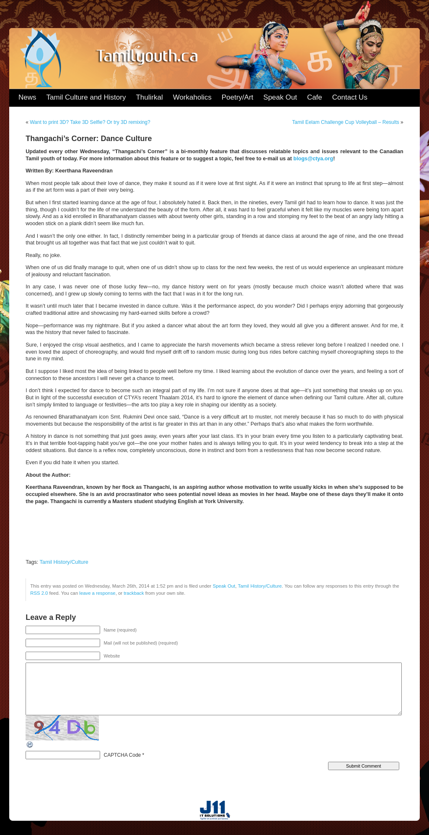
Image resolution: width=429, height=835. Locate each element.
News (27, 97)
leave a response (97, 593)
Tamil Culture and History (86, 97)
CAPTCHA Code (122, 755)
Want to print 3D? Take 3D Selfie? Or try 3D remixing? (90, 122)
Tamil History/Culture (64, 562)
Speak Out (280, 97)
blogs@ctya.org (313, 159)
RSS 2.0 (39, 593)
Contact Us (349, 97)
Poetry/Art (237, 97)
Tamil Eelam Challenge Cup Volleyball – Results (345, 122)
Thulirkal (149, 97)
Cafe (314, 97)
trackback (134, 593)
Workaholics (192, 97)
